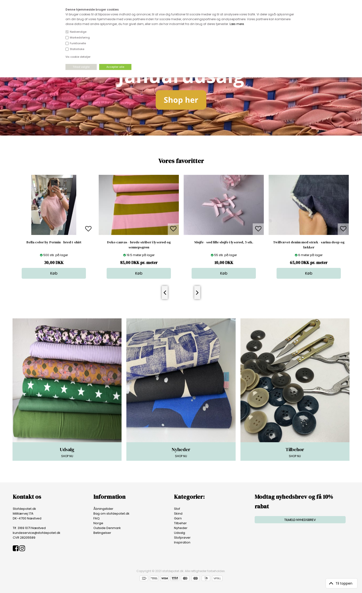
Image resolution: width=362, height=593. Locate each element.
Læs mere (237, 24)
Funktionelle (78, 43)
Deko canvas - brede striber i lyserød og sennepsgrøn (139, 245)
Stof (177, 508)
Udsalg (179, 532)
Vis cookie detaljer (77, 57)
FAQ (96, 518)
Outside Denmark (107, 528)
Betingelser (102, 532)
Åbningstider (103, 508)
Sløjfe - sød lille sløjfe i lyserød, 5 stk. (223, 242)
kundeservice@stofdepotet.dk (36, 532)
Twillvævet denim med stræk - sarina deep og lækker (308, 245)
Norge (98, 523)
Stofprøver (182, 537)
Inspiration (182, 542)
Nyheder (180, 528)
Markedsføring (80, 37)
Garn (178, 518)
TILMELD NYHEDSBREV (300, 519)
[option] (54, 227)
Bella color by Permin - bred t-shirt (53, 242)
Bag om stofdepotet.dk (111, 513)
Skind (178, 513)
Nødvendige (78, 32)
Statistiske (77, 49)
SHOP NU (67, 452)
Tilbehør (180, 523)
